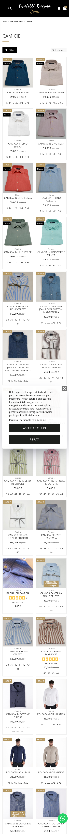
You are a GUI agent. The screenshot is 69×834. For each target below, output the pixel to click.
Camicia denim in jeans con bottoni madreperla (51, 309)
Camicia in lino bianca (18, 145)
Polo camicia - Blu (18, 772)
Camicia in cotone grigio (18, 715)
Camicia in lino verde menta (51, 253)
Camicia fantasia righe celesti (51, 594)
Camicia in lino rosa (51, 143)
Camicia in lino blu (18, 92)
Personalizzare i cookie (33, 420)
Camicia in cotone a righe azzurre (51, 825)
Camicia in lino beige (51, 92)
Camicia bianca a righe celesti (18, 308)
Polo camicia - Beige (51, 772)
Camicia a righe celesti (18, 653)
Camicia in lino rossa (18, 197)
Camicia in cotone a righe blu (18, 825)
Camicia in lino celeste (51, 199)
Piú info (13, 420)
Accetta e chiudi (34, 428)
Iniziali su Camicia (17, 593)
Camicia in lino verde (18, 252)
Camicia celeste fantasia (51, 536)
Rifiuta (34, 439)
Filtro (9, 50)
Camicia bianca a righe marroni (51, 366)
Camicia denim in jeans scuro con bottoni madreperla (17, 367)
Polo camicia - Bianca (51, 714)
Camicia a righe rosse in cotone (51, 482)
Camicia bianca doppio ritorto (18, 536)
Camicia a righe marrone (51, 653)
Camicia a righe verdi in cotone (17, 482)
